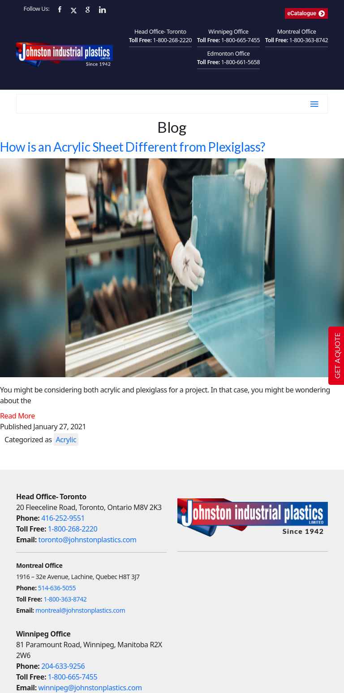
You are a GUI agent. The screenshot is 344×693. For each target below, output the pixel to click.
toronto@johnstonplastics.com (88, 540)
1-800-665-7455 (240, 40)
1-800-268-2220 (172, 40)
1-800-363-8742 (308, 40)
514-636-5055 (57, 588)
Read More (17, 416)
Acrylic (66, 440)
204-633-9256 (63, 666)
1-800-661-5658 (240, 62)
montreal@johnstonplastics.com (80, 610)
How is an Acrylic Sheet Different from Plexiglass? (132, 146)
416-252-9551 (63, 518)
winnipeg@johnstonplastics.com (90, 688)
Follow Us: (37, 8)
